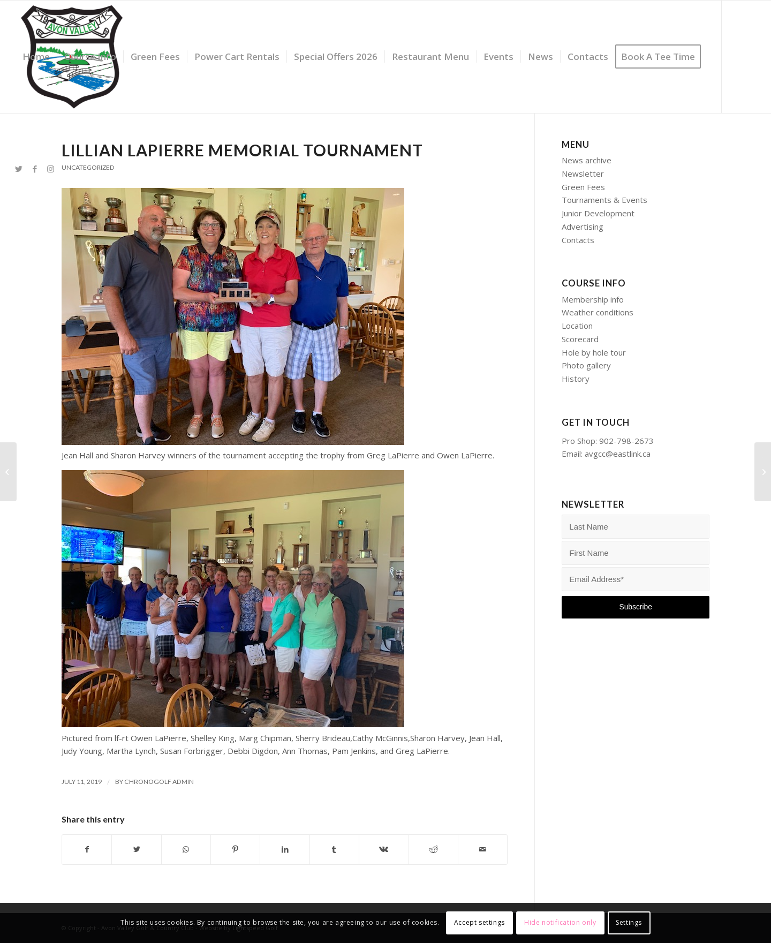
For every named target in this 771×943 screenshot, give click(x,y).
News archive (586, 160)
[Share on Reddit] (433, 849)
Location (577, 325)
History (575, 378)
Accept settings (479, 922)
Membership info (593, 299)
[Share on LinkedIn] (284, 849)
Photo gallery (586, 365)
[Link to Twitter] (19, 169)
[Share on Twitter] (136, 849)
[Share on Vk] (383, 849)
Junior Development (598, 213)
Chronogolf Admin (159, 782)
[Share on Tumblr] (334, 849)
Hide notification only (560, 922)
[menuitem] (36, 57)
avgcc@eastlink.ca (618, 453)
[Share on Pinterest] (235, 849)
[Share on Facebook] (86, 849)
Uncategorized (88, 167)
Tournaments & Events (604, 199)
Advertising (582, 226)
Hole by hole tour (594, 352)
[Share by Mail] (482, 849)
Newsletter (583, 173)
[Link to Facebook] (35, 169)
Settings (629, 922)
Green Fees (583, 187)
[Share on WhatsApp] (186, 849)
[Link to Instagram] (51, 169)
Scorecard (580, 339)
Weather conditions (597, 312)
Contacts (578, 240)
